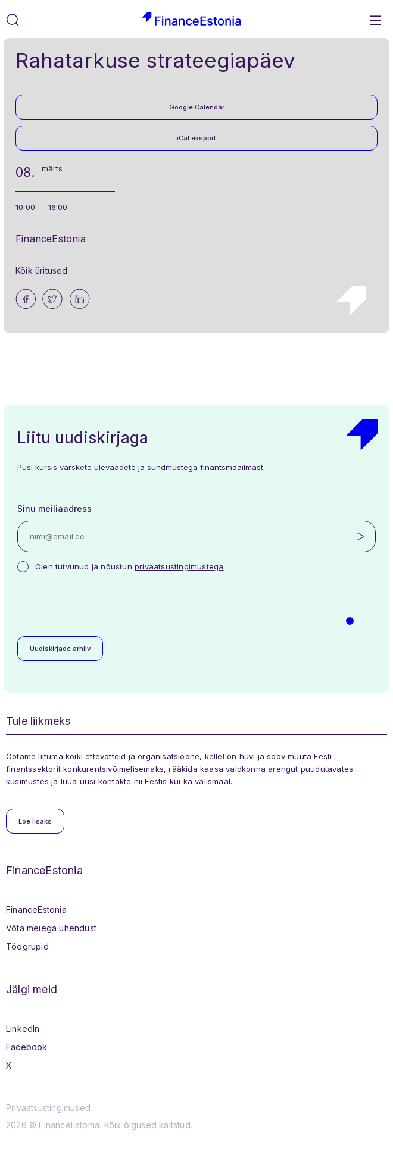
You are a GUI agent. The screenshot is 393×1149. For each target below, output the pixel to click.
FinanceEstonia (36, 909)
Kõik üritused (41, 270)
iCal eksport (196, 138)
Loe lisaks (35, 821)
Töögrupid (27, 946)
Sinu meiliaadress (54, 508)
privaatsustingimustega (179, 566)
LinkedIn (23, 1028)
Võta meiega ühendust (51, 928)
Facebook (27, 1047)
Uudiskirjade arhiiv (60, 648)
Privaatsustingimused (48, 1108)
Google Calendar (196, 107)
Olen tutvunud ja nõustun (129, 566)
